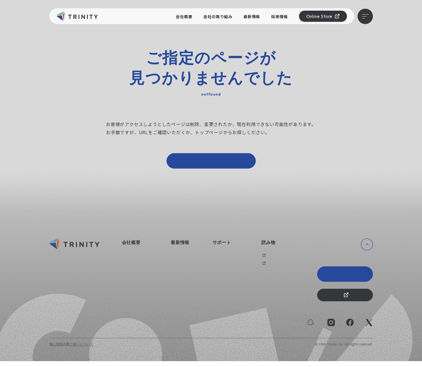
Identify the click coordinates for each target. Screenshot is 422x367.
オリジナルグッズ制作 (230, 266)
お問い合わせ (223, 258)
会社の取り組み (217, 16)
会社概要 (184, 16)
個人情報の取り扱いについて (71, 349)
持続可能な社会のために (141, 290)
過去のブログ (271, 258)
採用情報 (279, 16)
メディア (268, 266)
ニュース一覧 (181, 258)
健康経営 (129, 274)
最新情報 (251, 16)
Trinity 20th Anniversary (345, 277)
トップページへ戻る (211, 162)
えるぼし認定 (132, 282)
